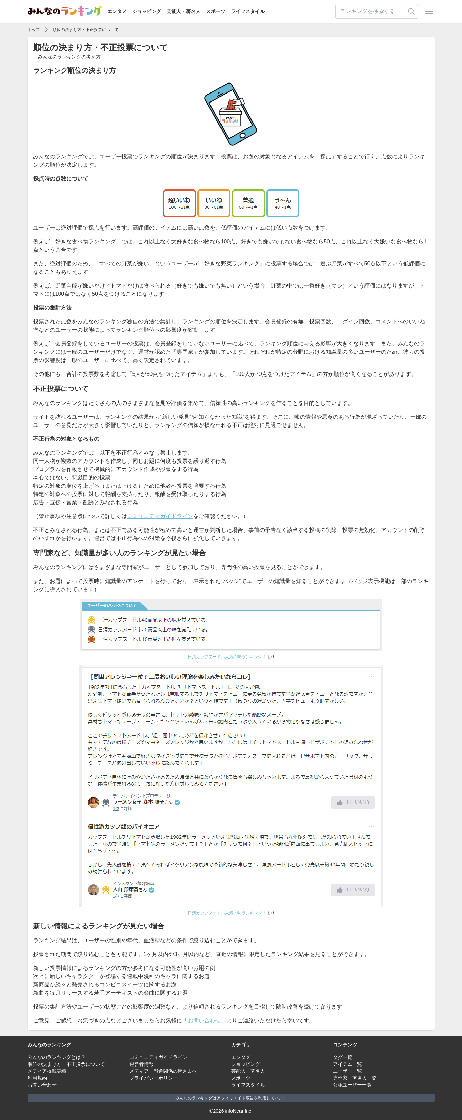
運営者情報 (141, 1064)
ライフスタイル (248, 11)
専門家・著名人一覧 (354, 1078)
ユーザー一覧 (347, 1071)
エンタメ (117, 11)
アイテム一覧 (347, 1064)
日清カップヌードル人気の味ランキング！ (227, 656)
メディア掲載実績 (47, 1071)
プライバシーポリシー (153, 1078)
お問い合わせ (204, 1020)
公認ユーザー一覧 (352, 1085)
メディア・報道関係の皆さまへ (163, 1071)
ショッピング (146, 11)
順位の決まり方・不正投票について (85, 29)
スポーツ (215, 11)
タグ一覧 (342, 1057)
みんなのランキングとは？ (57, 1057)
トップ (34, 29)
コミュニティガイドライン (160, 516)
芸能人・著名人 (183, 11)
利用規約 (37, 1078)
